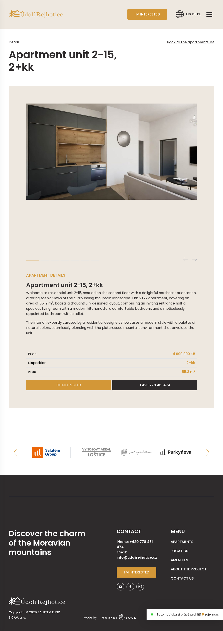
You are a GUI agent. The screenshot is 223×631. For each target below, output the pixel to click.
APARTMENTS (182, 541)
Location (180, 550)
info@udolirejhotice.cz (137, 557)
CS (189, 14)
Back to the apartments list (190, 42)
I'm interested (147, 14)
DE (194, 14)
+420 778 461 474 (154, 385)
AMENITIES (179, 560)
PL (199, 14)
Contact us (182, 578)
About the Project (189, 569)
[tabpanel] (111, 152)
